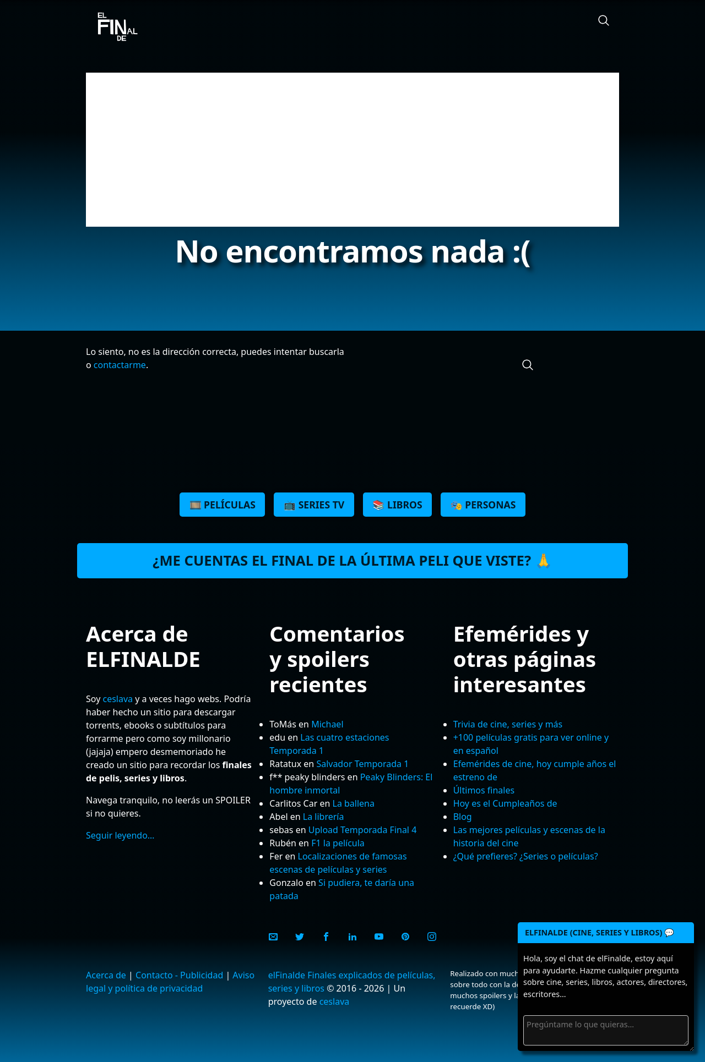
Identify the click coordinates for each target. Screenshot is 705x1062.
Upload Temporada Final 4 (362, 830)
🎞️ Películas (222, 504)
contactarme (120, 365)
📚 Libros (397, 504)
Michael (327, 724)
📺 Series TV (314, 504)
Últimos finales (484, 790)
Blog (462, 817)
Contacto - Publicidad (179, 975)
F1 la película (338, 843)
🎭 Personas (483, 504)
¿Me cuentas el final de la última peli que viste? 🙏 (352, 560)
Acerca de (106, 975)
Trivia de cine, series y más (508, 724)
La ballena (354, 803)
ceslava (117, 699)
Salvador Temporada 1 (362, 764)
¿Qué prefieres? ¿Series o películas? (525, 856)
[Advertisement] (352, 150)
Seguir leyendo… (120, 835)
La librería (323, 817)
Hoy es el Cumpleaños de (505, 803)
